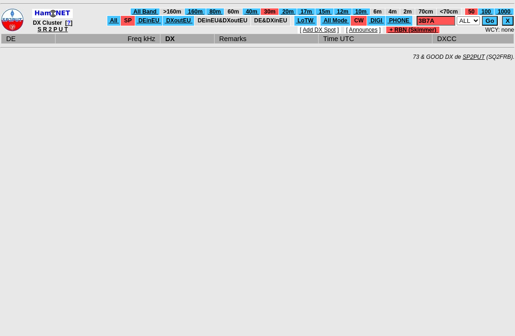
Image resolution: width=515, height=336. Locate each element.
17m (306, 11)
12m (342, 11)
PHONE (399, 20)
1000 (504, 11)
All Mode (335, 20)
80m (215, 11)
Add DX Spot (319, 30)
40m (251, 11)
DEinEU (149, 20)
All (114, 20)
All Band (145, 11)
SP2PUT (474, 57)
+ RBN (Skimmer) (413, 30)
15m (324, 11)
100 (486, 11)
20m (288, 11)
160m (195, 11)
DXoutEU (179, 20)
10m (361, 11)
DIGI (376, 20)
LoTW (305, 20)
